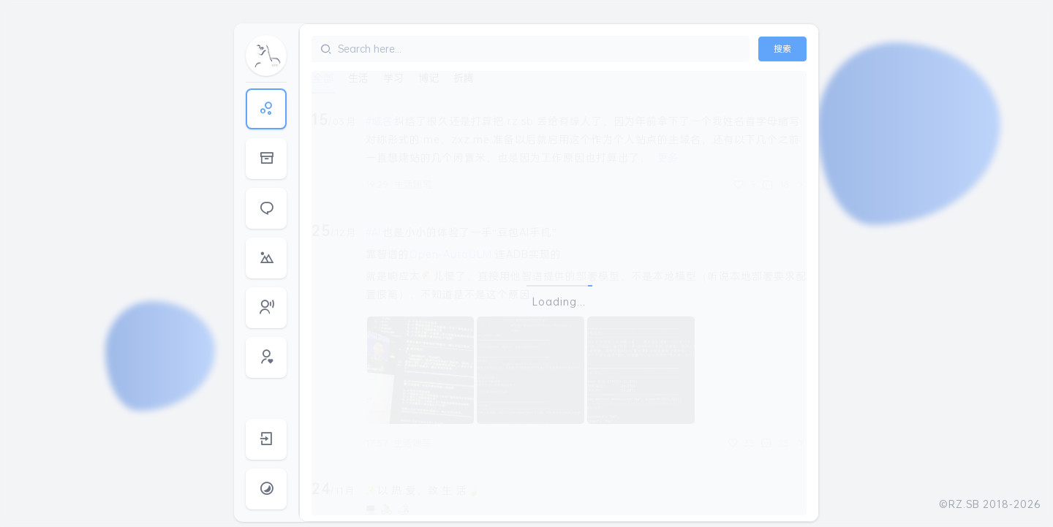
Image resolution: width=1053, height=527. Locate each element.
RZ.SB (964, 504)
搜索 (782, 48)
